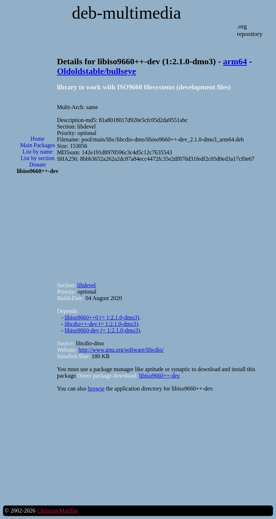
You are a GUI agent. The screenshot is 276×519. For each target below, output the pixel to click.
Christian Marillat (57, 511)
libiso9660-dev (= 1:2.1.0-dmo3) (102, 330)
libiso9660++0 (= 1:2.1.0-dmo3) (102, 317)
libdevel (86, 285)
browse (96, 388)
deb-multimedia (126, 12)
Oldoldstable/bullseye (96, 71)
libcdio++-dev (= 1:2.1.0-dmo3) (101, 324)
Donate (37, 165)
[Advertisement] (37, 295)
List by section (38, 158)
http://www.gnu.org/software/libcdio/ (121, 350)
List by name (38, 152)
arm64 (235, 61)
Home (38, 139)
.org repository (249, 30)
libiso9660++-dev (159, 376)
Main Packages (37, 145)
